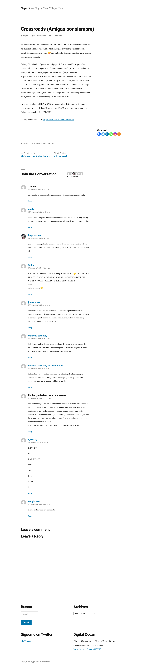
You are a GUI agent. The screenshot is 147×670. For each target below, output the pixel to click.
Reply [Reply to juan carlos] (30, 328)
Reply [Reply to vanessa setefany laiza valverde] (30, 387)
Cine (52, 143)
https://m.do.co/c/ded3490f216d (88, 649)
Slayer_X (25, 8)
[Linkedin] (107, 134)
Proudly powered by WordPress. (39, 662)
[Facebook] (99, 134)
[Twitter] (103, 134)
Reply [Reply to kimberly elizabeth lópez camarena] (30, 432)
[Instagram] (115, 134)
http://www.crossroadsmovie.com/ (58, 119)
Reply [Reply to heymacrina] (30, 257)
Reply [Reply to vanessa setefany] (30, 358)
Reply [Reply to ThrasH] (30, 201)
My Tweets (26, 641)
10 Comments (57, 36)
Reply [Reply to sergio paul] (30, 516)
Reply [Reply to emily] (30, 227)
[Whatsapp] (111, 134)
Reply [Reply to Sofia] (30, 294)
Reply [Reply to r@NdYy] (30, 493)
